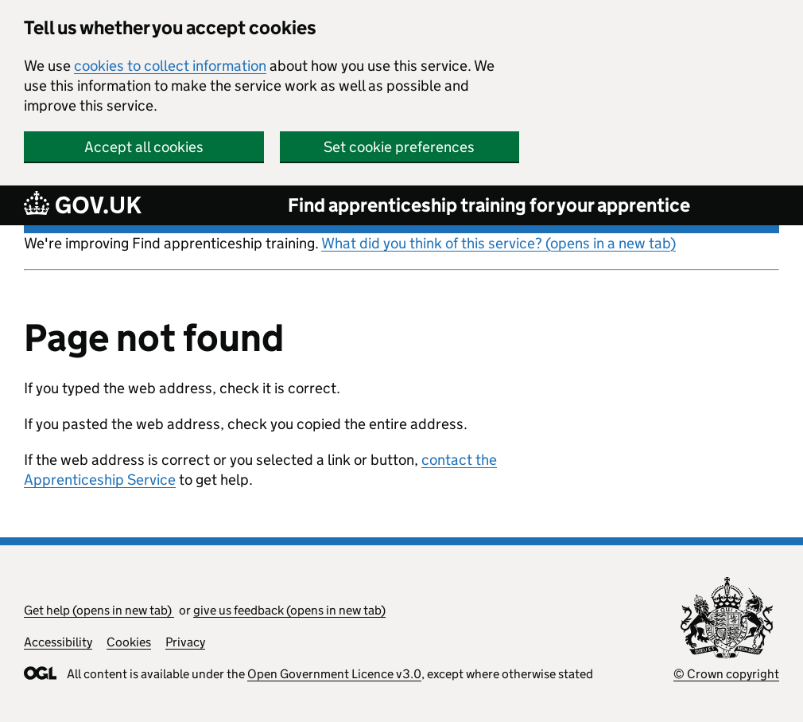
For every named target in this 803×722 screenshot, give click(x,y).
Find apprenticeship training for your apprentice (489, 205)
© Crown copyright (726, 673)
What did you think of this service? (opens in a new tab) (498, 243)
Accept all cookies (144, 147)
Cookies (129, 642)
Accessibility (58, 642)
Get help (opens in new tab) (99, 610)
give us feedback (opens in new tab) (289, 610)
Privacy (185, 642)
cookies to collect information (170, 66)
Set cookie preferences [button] (399, 147)
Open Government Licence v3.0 (334, 673)
